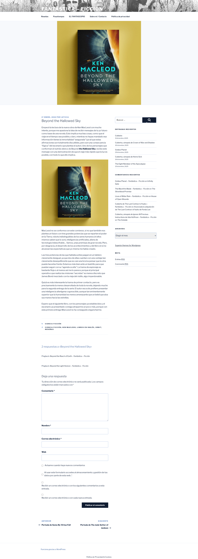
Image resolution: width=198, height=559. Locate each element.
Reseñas (44, 16)
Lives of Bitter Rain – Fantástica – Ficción (131, 196)
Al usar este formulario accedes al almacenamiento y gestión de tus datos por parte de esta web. (75, 474)
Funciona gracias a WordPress (53, 549)
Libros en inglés (85, 327)
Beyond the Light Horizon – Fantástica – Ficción (69, 366)
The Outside (122, 220)
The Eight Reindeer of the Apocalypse (130, 164)
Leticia (65, 117)
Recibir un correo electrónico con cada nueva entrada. (67, 498)
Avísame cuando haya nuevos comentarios (65, 465)
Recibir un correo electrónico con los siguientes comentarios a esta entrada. (73, 487)
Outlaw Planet (121, 150)
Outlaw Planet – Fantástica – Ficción (130, 181)
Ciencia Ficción (53, 324)
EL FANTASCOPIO (77, 16)
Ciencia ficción (53, 327)
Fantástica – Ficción (72, 9)
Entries (120, 259)
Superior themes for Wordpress (128, 245)
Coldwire (118, 136)
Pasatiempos (58, 16)
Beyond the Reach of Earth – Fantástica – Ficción (70, 356)
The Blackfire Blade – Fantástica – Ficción (132, 189)
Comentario (48, 391)
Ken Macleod (69, 327)
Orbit (98, 327)
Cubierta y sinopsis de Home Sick (128, 157)
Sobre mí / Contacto (98, 16)
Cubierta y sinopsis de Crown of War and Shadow (135, 142)
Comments (121, 264)
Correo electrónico (52, 439)
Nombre (46, 425)
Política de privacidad (120, 16)
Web (44, 452)
